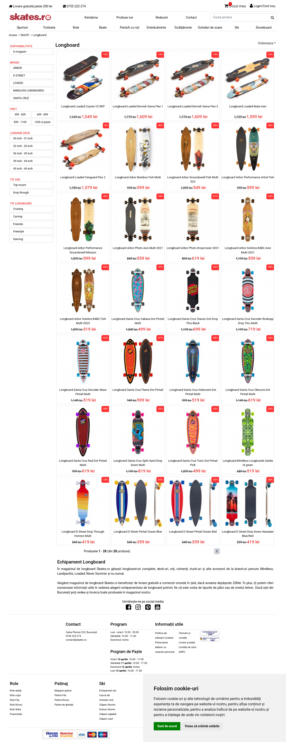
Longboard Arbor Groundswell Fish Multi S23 (193, 179)
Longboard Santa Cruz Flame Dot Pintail (138, 389)
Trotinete (49, 27)
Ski (237, 27)
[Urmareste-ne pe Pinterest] (147, 608)
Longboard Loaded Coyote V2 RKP (83, 106)
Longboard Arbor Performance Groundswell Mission (82, 250)
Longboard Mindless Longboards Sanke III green (248, 463)
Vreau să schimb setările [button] (202, 726)
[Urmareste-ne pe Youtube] (157, 608)
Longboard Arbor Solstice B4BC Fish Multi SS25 (83, 321)
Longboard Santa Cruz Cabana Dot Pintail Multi (137, 321)
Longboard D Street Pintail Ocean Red (193, 531)
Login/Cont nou (264, 6)
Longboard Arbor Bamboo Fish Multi (138, 177)
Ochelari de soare (210, 27)
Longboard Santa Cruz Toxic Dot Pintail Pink (193, 463)
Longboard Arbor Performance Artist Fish (248, 177)
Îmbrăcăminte (156, 27)
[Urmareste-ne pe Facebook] (128, 608)
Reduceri (162, 17)
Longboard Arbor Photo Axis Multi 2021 (138, 248)
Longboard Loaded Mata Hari (247, 106)
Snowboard (264, 27)
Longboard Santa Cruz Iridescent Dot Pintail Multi (192, 392)
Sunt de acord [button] (167, 726)
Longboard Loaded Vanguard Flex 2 (82, 177)
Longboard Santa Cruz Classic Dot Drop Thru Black (193, 321)
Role (76, 27)
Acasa (13, 35)
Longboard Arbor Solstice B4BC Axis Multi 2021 (248, 250)
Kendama (91, 17)
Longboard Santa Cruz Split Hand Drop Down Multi (138, 463)
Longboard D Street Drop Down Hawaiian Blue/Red (248, 534)
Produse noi (124, 17)
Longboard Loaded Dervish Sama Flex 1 (138, 106)
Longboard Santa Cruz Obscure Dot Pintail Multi (247, 392)
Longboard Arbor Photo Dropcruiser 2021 (193, 248)
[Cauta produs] (272, 17)
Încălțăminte (183, 27)
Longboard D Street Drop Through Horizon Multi (83, 534)
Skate (103, 27)
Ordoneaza (265, 43)
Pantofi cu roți (129, 27)
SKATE (25, 35)
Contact (191, 17)
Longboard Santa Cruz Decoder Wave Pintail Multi (82, 392)
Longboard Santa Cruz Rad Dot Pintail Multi (83, 463)
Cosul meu (235, 5)
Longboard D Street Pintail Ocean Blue (138, 531)
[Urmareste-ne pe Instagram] (138, 608)
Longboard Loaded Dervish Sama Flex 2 (193, 106)
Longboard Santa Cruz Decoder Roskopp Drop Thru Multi (247, 321)
